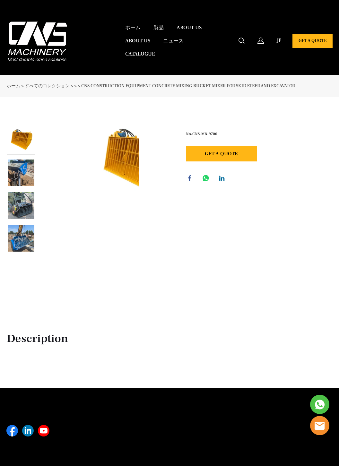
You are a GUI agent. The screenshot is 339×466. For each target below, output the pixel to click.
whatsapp (207, 179)
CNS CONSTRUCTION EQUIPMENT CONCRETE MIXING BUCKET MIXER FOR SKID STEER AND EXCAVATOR (188, 86)
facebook (191, 179)
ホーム (133, 27)
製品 (158, 27)
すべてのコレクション (47, 86)
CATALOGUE (140, 54)
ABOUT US (189, 27)
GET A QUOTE (312, 41)
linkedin (223, 179)
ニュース (173, 41)
